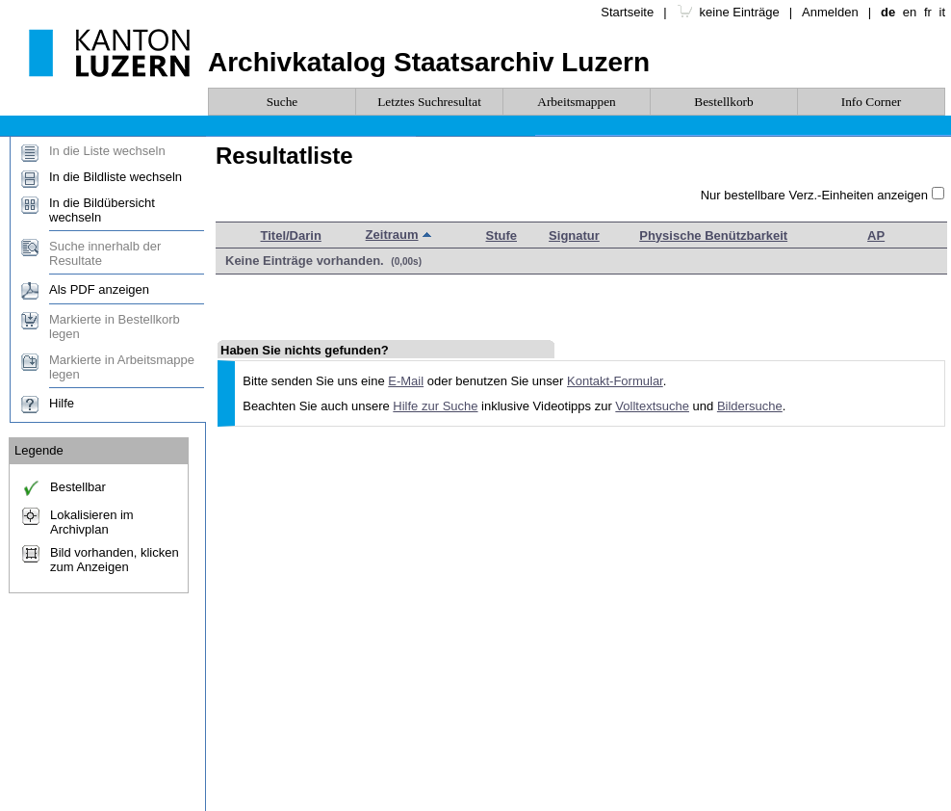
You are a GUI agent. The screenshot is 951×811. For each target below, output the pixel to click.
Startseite (627, 12)
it (942, 12)
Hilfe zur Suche (435, 406)
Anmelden (830, 12)
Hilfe (61, 403)
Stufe (502, 235)
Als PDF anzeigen (99, 289)
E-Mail (406, 381)
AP (876, 235)
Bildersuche (750, 406)
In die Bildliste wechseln (115, 177)
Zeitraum (392, 234)
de (888, 12)
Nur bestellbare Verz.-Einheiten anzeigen (814, 195)
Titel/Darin (291, 235)
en (909, 12)
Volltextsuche (652, 406)
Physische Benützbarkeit (713, 235)
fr (928, 12)
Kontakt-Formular (615, 381)
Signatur (574, 235)
